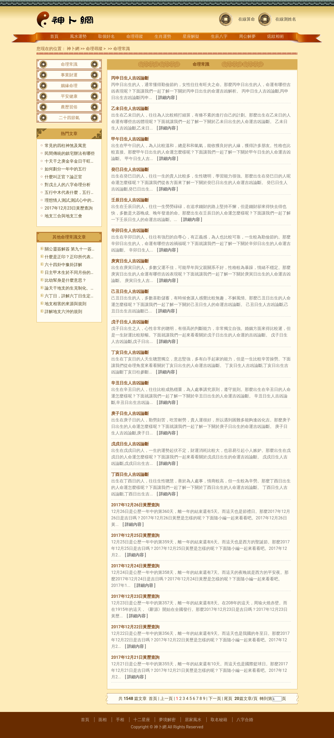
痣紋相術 (275, 36)
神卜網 (73, 48)
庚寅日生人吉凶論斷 (130, 261)
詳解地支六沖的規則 (63, 311)
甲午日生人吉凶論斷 (130, 139)
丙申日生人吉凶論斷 (130, 78)
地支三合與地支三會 (63, 215)
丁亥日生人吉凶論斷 (130, 352)
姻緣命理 (69, 85)
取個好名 (106, 36)
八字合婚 (244, 719)
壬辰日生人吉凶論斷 (130, 200)
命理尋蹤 (134, 36)
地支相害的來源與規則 (65, 303)
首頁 (54, 36)
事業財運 (69, 74)
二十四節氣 (69, 117)
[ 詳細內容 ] (166, 97)
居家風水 (193, 719)
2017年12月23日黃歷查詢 (135, 596)
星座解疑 (191, 36)
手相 (120, 719)
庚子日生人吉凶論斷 (130, 413)
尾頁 (228, 698)
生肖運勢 (162, 36)
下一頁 (214, 698)
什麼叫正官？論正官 (63, 176)
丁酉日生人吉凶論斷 (130, 474)
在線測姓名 (285, 19)
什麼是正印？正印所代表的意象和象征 (80, 256)
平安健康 (69, 96)
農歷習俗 (69, 106)
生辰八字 (219, 36)
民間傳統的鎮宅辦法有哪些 (70, 153)
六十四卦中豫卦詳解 (63, 264)
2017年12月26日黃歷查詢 (135, 504)
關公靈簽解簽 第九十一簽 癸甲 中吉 (77, 249)
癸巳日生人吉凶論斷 (130, 169)
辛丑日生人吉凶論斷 (130, 382)
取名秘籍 (219, 719)
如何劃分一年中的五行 (65, 169)
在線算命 (246, 19)
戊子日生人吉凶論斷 (130, 321)
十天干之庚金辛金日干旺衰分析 (74, 161)
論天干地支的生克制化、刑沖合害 (76, 288)
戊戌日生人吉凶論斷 (130, 443)
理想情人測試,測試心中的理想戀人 (76, 200)
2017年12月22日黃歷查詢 (135, 626)
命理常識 (121, 48)
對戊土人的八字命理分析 (68, 184)
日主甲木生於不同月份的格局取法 (76, 272)
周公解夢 (247, 36)
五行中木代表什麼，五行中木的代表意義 (82, 192)
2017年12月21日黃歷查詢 (135, 657)
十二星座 (141, 719)
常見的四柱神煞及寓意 (65, 145)
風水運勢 (78, 36)
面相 (102, 719)
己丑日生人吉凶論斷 (130, 291)
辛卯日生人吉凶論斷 (130, 230)
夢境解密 (167, 719)
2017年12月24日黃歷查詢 (135, 565)
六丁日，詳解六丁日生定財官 (72, 295)
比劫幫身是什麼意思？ (65, 280)
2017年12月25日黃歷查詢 (135, 535)
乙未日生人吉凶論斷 (130, 108)
